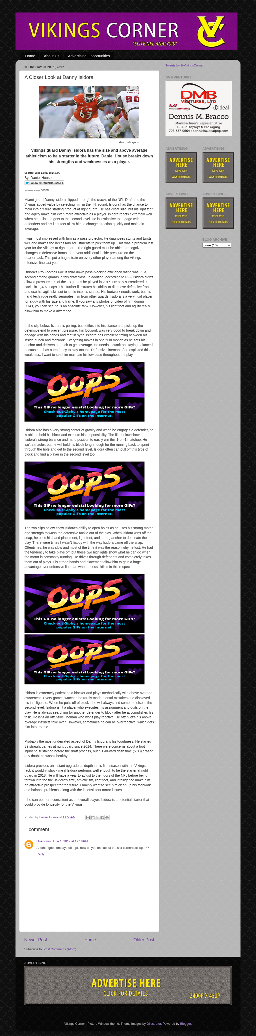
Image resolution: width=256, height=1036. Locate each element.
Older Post (144, 939)
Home (30, 56)
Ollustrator (153, 1024)
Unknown (43, 841)
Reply (40, 854)
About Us (52, 56)
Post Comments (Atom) (60, 949)
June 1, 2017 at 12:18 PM (70, 841)
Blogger (185, 1024)
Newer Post (35, 939)
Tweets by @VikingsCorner (185, 65)
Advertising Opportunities (89, 56)
